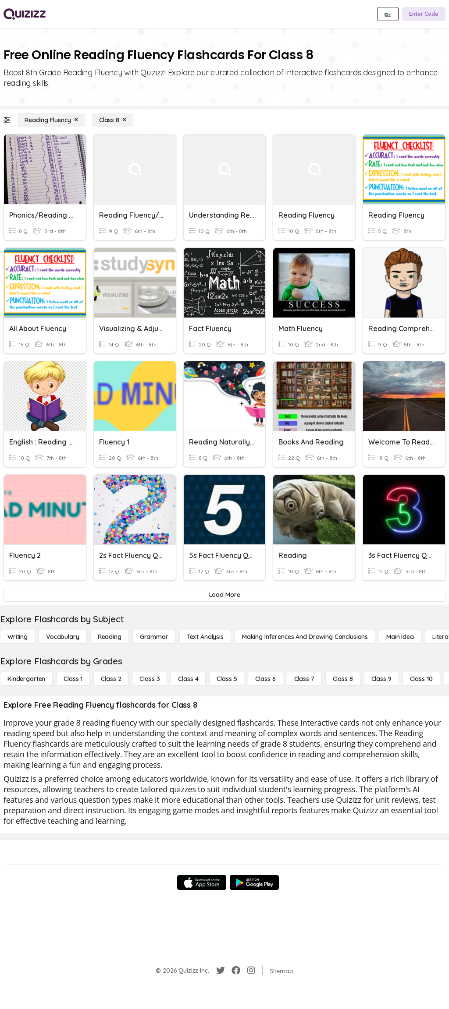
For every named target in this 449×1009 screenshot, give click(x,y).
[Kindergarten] (26, 679)
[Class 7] (304, 679)
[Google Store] (254, 882)
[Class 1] (73, 679)
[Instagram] (251, 970)
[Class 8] (112, 120)
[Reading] (109, 637)
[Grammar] (154, 637)
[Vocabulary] (63, 637)
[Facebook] (236, 970)
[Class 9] (381, 679)
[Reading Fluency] (51, 120)
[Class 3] (149, 679)
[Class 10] (421, 679)
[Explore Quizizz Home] (25, 14)
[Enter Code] (423, 14)
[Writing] (17, 637)
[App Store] (201, 882)
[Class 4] (188, 679)
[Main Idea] (400, 637)
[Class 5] (226, 679)
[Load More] (224, 595)
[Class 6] (265, 679)
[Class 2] (110, 679)
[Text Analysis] (205, 637)
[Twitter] (220, 970)
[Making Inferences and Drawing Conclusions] (305, 637)
